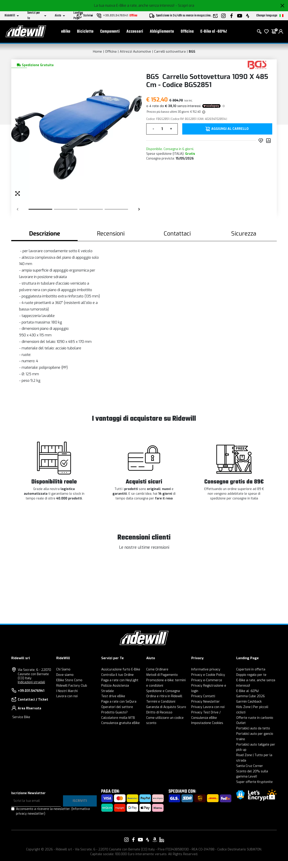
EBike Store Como (69, 680)
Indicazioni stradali (31, 682)
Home (97, 51)
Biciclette (85, 31)
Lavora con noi (67, 696)
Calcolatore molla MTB (118, 718)
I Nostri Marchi (67, 691)
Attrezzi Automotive (135, 51)
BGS (192, 51)
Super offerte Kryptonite (254, 782)
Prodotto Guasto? (114, 712)
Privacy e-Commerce (206, 680)
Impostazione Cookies (207, 723)
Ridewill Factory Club (71, 685)
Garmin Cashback (249, 701)
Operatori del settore (117, 707)
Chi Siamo (63, 669)
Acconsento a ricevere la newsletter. (53, 811)
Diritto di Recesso (159, 712)
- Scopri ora (185, 5)
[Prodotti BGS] (257, 65)
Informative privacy (205, 669)
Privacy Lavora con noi (208, 707)
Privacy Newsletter (205, 701)
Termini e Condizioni (160, 701)
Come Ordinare (157, 669)
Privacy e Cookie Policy (208, 675)
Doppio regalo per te (251, 675)
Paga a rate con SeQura (118, 701)
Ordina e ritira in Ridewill (164, 696)
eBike (65, 31)
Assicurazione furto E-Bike (120, 669)
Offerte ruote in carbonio (254, 718)
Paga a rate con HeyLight (119, 680)
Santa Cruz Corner (249, 766)
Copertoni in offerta (250, 669)
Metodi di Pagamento (162, 675)
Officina (187, 31)
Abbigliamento (162, 31)
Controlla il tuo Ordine (117, 675)
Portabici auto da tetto (253, 728)
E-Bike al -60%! (213, 31)
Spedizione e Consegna (163, 691)
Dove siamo (65, 675)
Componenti (110, 31)
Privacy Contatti (203, 696)
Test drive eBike (113, 696)
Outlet (241, 723)
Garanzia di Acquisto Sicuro (166, 707)
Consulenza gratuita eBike (120, 723)
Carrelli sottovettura (170, 51)
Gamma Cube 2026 (250, 696)
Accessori (134, 31)
